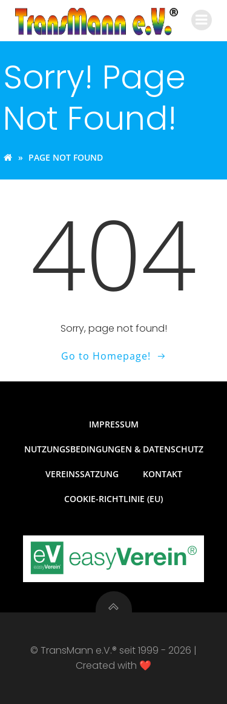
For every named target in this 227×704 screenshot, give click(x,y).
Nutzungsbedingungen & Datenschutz (113, 449)
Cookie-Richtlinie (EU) (113, 499)
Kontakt (162, 474)
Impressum (114, 424)
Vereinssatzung (82, 474)
